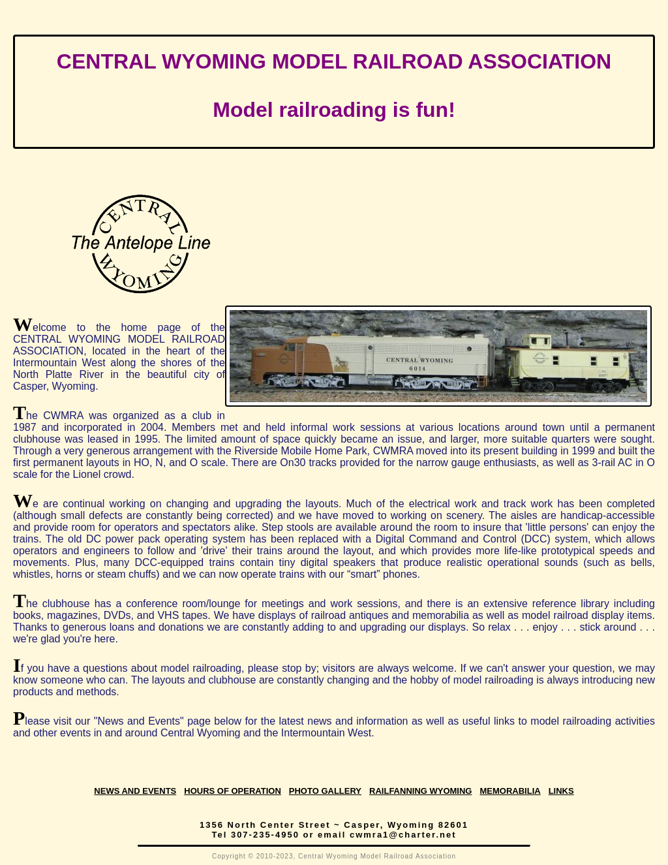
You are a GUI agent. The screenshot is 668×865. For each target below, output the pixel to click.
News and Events (135, 791)
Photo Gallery (325, 791)
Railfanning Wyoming (420, 791)
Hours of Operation (232, 791)
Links (561, 791)
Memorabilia (509, 791)
